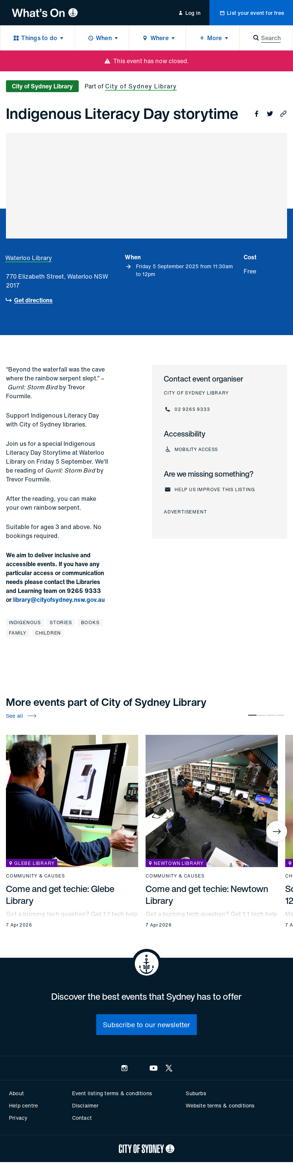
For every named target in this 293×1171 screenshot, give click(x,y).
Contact (82, 1118)
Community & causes (35, 876)
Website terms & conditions (220, 1105)
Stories (61, 622)
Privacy (18, 1118)
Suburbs (196, 1093)
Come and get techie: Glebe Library (60, 894)
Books (90, 622)
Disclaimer (85, 1105)
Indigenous (25, 622)
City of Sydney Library (141, 86)
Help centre (23, 1105)
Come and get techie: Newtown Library (207, 894)
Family (17, 633)
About (16, 1093)
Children (48, 633)
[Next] (276, 831)
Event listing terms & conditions (112, 1093)
